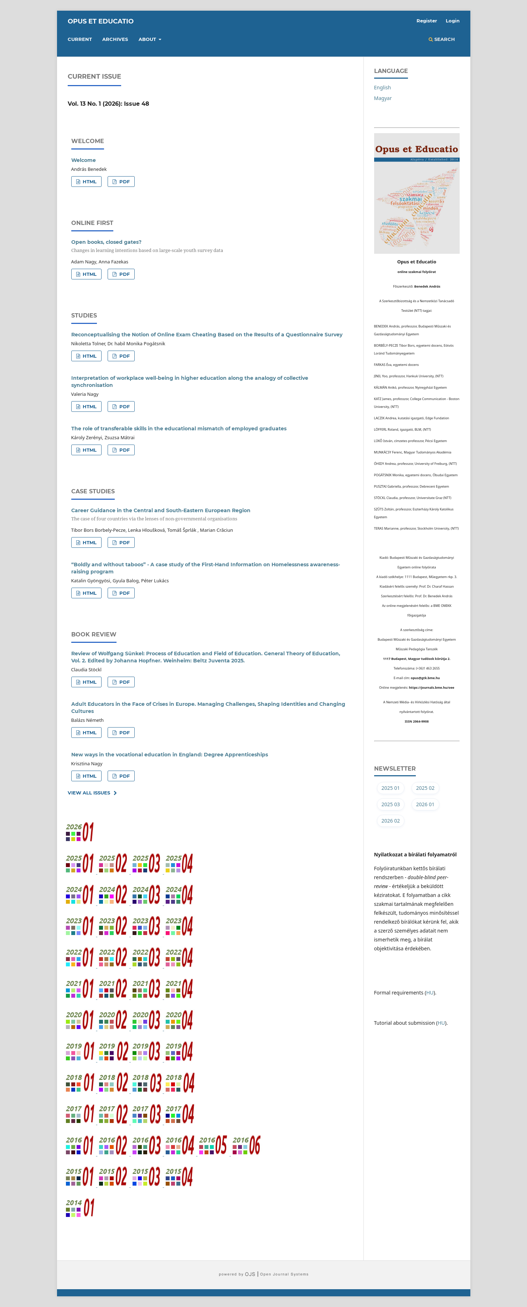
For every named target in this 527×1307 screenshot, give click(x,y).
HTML (89, 181)
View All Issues (89, 793)
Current (80, 39)
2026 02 (391, 820)
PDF (124, 181)
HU (430, 992)
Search (442, 39)
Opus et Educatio (101, 21)
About (148, 39)
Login (453, 20)
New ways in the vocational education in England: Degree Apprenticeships (169, 754)
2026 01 (425, 804)
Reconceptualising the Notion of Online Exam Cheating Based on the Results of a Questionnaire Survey (206, 334)
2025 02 (425, 787)
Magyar (383, 98)
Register (427, 20)
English (382, 87)
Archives (115, 39)
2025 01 (391, 787)
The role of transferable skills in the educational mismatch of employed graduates (178, 428)
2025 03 (391, 804)
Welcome (83, 160)
